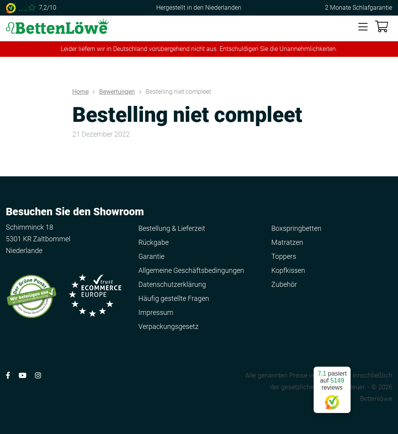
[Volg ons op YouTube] (22, 375)
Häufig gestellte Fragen (173, 298)
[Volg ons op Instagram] (38, 375)
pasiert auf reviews (332, 386)
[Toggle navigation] (363, 27)
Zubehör (284, 284)
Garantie (151, 256)
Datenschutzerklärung (172, 284)
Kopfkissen (288, 270)
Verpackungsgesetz (168, 326)
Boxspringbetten (296, 228)
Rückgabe (153, 242)
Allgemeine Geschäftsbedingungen (191, 270)
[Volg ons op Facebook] (8, 375)
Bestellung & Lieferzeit (171, 228)
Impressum (155, 312)
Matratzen (287, 242)
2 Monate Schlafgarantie (358, 7)
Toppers (283, 256)
